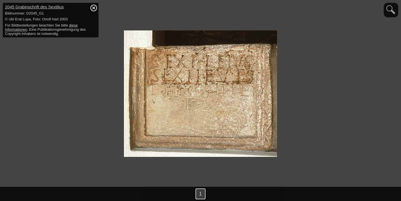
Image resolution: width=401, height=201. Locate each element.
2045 (34, 6)
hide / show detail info (94, 8)
